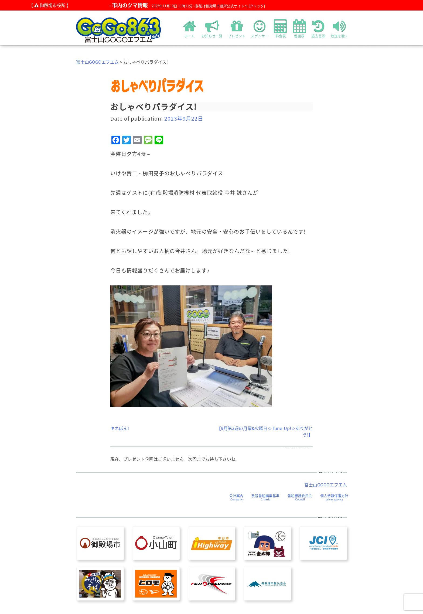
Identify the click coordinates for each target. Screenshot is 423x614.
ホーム (189, 28)
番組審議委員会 (300, 497)
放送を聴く (339, 28)
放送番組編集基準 (265, 497)
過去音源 (318, 28)
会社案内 (236, 497)
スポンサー (259, 28)
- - (187, 5)
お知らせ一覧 (212, 28)
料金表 (281, 28)
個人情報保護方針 (334, 497)
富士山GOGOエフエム (97, 62)
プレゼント (236, 28)
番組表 (299, 28)
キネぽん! (119, 428)
